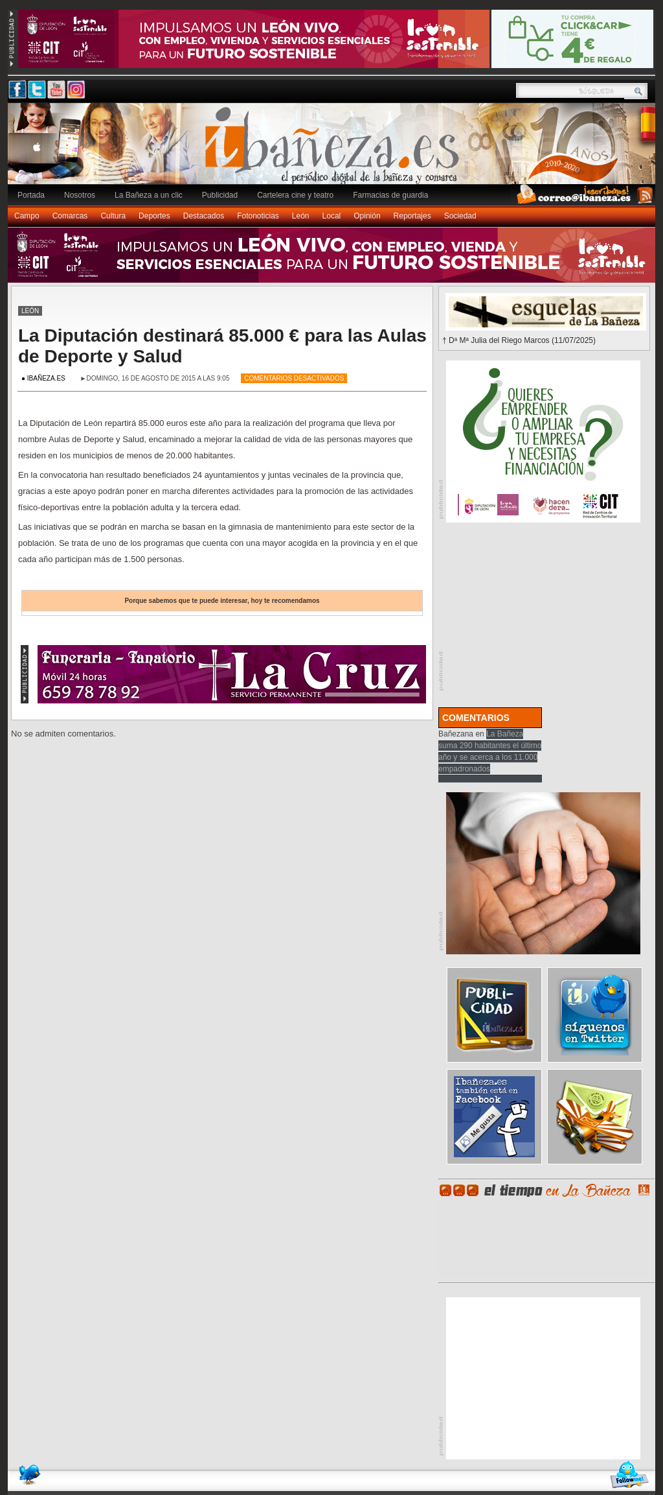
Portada (31, 195)
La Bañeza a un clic (149, 195)
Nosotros (79, 195)
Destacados (203, 215)
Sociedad (460, 215)
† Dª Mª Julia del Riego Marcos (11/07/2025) (519, 340)
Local (331, 215)
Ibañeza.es (334, 150)
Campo (26, 215)
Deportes (154, 215)
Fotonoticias (258, 215)
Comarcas (70, 215)
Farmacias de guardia (390, 195)
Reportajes (412, 215)
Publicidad (220, 195)
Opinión (367, 215)
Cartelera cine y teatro (295, 195)
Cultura (113, 215)
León (300, 215)
